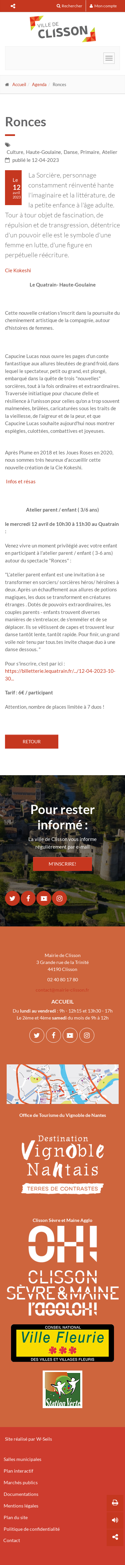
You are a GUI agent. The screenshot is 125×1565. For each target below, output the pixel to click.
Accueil (19, 84)
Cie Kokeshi (18, 270)
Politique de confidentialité (32, 1529)
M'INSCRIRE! (62, 864)
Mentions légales (21, 1505)
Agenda (39, 84)
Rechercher (69, 5)
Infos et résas (20, 481)
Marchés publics (21, 1482)
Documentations (21, 1494)
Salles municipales (22, 1459)
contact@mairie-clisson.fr (62, 990)
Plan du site (16, 1517)
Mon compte (103, 5)
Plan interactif (18, 1471)
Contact (11, 1540)
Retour (32, 741)
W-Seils (44, 1439)
